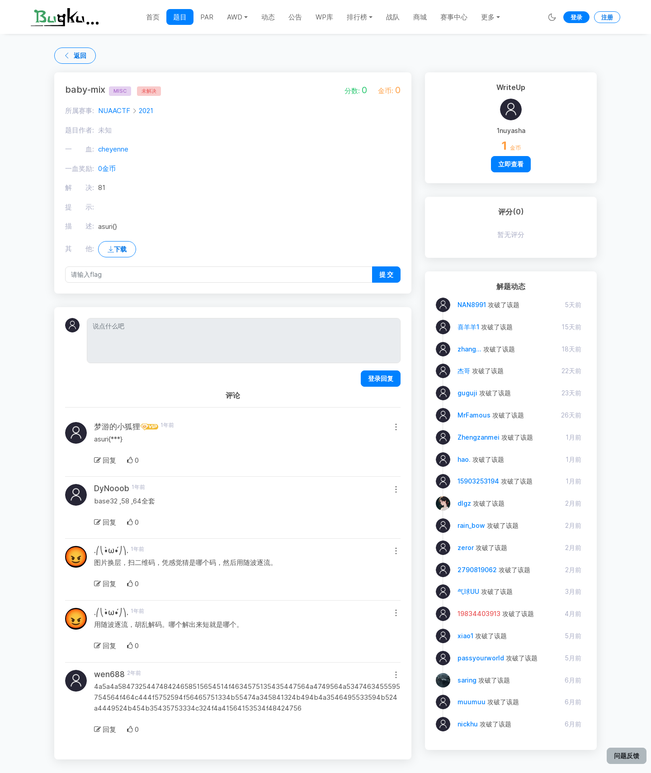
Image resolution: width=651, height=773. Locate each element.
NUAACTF (114, 110)
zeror (466, 547)
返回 (75, 55)
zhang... (469, 349)
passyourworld (481, 658)
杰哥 (464, 371)
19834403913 (479, 613)
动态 (268, 17)
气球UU (468, 591)
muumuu (472, 702)
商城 (420, 17)
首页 (153, 17)
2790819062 (477, 570)
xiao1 (465, 636)
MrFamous (474, 415)
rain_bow (471, 525)
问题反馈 (626, 755)
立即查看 (511, 164)
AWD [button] (234, 17)
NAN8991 (472, 304)
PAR (206, 17)
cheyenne (113, 149)
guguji (467, 393)
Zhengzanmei (479, 437)
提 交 (386, 274)
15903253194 (478, 481)
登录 (576, 17)
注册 (607, 17)
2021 (146, 110)
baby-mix (98, 89)
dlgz (464, 503)
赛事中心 (453, 17)
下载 (117, 249)
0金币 (107, 168)
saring (467, 680)
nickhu (468, 724)
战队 (393, 17)
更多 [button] (488, 17)
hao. (464, 459)
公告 (295, 17)
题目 (180, 17)
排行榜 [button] (357, 17)
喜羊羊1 (468, 327)
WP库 (324, 17)
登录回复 (380, 378)
